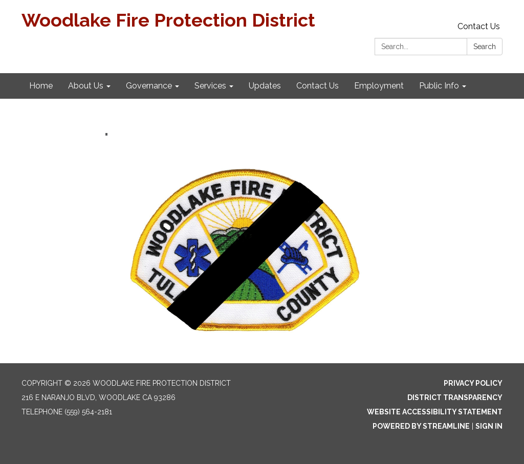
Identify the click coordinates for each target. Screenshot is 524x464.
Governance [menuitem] (149, 86)
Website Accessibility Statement (435, 412)
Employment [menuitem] (379, 86)
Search (484, 46)
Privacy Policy (473, 383)
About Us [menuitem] (85, 86)
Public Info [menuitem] (439, 86)
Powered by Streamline (421, 426)
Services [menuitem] (210, 86)
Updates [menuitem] (265, 86)
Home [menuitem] (41, 86)
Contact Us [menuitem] (317, 86)
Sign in (489, 426)
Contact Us (478, 26)
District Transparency (455, 397)
